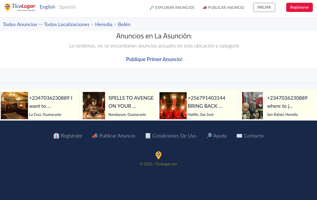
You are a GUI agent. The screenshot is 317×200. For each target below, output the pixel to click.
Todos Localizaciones (66, 24)
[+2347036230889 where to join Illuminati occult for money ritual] (252, 106)
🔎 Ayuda (216, 135)
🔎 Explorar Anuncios (171, 7)
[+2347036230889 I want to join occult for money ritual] (14, 106)
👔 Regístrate (67, 135)
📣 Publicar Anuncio (223, 7)
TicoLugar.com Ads (26, 7)
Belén (124, 24)
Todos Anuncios (20, 24)
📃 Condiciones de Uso (170, 135)
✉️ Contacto (249, 135)
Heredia (103, 24)
